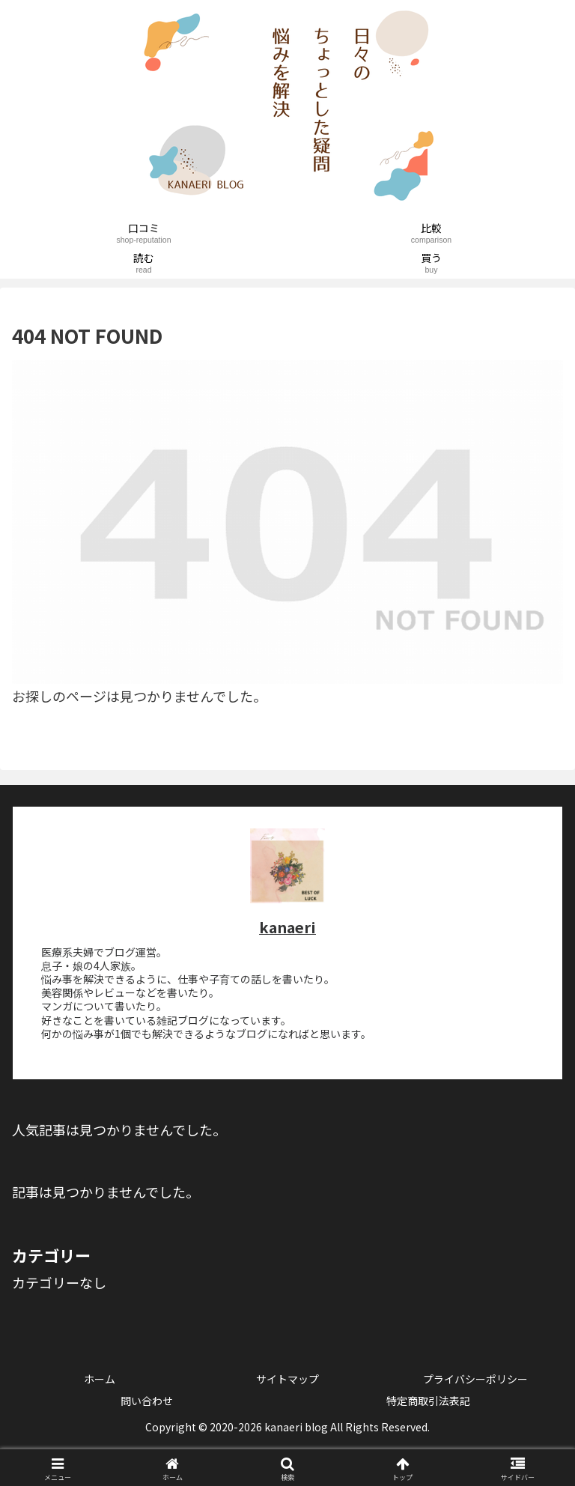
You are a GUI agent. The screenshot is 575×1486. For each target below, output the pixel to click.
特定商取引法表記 (428, 1400)
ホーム (99, 1378)
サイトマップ (287, 1378)
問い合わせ (147, 1400)
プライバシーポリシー (475, 1378)
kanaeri (287, 927)
